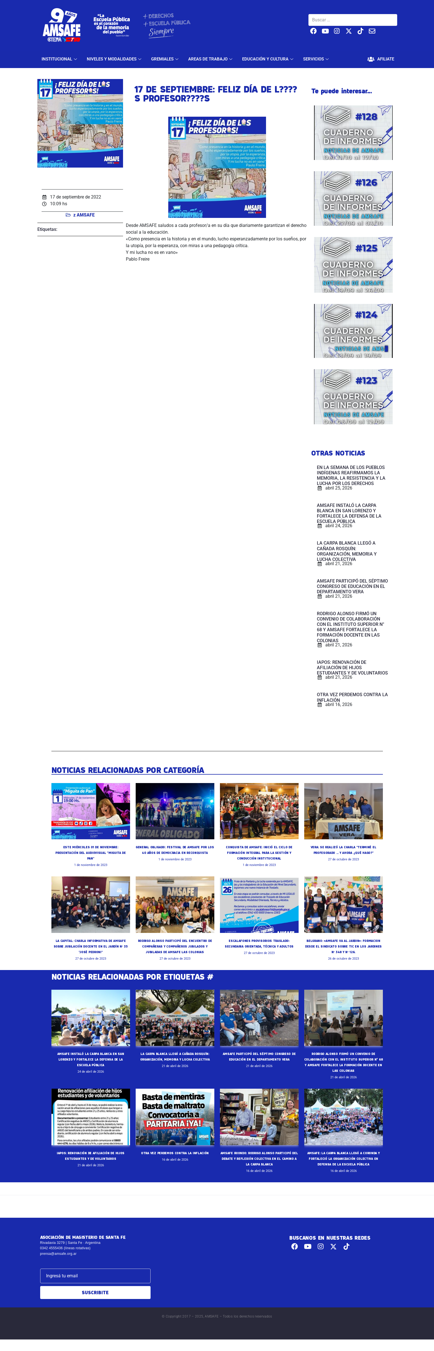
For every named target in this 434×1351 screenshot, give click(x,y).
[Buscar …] (352, 20)
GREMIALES (165, 59)
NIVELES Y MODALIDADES (115, 59)
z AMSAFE (84, 215)
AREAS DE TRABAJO (211, 59)
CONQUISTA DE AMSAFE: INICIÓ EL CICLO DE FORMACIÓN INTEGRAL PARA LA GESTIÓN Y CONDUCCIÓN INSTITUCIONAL (259, 852)
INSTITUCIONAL (60, 59)
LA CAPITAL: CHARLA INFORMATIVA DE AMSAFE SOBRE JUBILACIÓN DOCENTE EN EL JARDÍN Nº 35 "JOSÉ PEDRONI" (90, 946)
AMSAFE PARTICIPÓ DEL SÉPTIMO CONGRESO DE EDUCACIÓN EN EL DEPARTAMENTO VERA (259, 1065)
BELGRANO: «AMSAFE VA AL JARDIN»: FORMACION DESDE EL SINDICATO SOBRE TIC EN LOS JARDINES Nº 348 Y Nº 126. (343, 946)
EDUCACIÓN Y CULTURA (268, 59)
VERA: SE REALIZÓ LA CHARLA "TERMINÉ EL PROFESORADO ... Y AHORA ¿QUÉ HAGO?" (343, 852)
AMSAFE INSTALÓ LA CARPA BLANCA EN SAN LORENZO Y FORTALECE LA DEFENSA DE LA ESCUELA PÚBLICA (91, 1065)
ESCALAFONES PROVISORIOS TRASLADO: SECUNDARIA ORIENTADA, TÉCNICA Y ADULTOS (259, 946)
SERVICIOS (316, 59)
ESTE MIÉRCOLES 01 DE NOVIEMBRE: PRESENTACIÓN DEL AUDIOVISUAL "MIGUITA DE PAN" (91, 852)
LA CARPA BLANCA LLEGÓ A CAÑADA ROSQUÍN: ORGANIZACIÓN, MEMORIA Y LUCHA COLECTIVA (175, 1065)
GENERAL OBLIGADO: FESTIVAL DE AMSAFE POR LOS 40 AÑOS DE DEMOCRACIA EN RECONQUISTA (175, 852)
